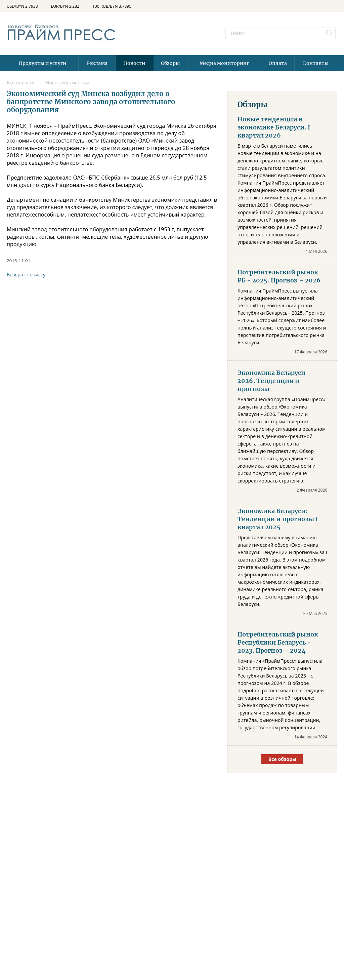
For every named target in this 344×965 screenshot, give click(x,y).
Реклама (97, 63)
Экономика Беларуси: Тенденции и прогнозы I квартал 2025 (278, 519)
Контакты (316, 63)
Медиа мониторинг (224, 63)
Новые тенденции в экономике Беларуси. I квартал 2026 (274, 127)
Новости (134, 63)
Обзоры (170, 63)
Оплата (278, 63)
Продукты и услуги (42, 63)
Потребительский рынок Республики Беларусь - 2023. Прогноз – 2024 (278, 642)
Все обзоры (282, 759)
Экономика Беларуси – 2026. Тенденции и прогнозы (275, 381)
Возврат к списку (26, 274)
